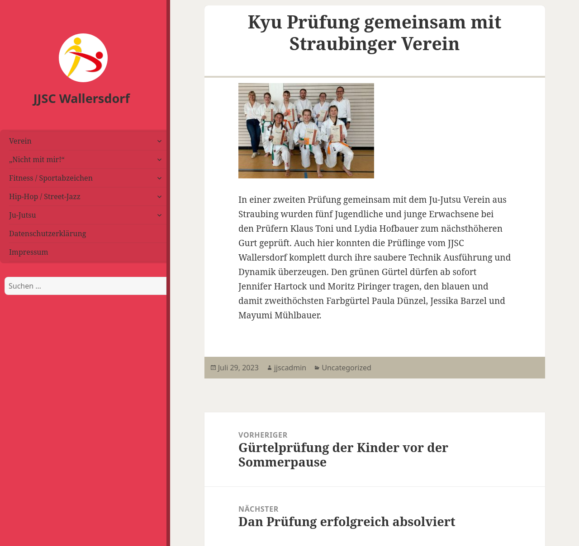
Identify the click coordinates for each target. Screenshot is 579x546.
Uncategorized (346, 368)
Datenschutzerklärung (47, 233)
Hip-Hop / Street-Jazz (45, 196)
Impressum (28, 252)
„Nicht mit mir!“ (37, 159)
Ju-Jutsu (22, 215)
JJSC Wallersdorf (81, 98)
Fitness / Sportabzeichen (51, 178)
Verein (20, 141)
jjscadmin (290, 368)
